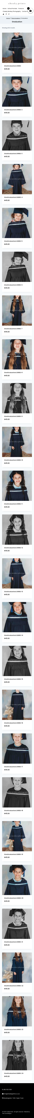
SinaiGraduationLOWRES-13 (13, 592)
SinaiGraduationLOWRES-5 (13, 241)
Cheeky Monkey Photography (12, 11)
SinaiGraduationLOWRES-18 (13, 810)
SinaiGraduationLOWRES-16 (13, 723)
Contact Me (25, 11)
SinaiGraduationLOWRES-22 (13, 986)
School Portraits (12, 8)
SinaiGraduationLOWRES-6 (13, 285)
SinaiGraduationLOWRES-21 (13, 942)
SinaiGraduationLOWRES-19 (13, 854)
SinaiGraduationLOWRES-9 (13, 416)
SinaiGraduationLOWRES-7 (13, 329)
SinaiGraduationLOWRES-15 (13, 679)
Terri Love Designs (6, 1113)
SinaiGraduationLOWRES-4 (13, 197)
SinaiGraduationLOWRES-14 (13, 635)
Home (4, 8)
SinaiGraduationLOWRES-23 (13, 1029)
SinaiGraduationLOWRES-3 (13, 154)
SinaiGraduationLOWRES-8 (13, 372)
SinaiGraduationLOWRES (12, 66)
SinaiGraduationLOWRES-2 (13, 110)
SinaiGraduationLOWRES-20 (13, 898)
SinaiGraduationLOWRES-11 (13, 504)
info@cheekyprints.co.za (12, 1094)
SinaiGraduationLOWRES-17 (13, 767)
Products (21, 8)
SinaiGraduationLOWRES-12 (13, 548)
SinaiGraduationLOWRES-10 (13, 460)
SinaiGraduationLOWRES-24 (13, 1073)
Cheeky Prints (9, 1111)
